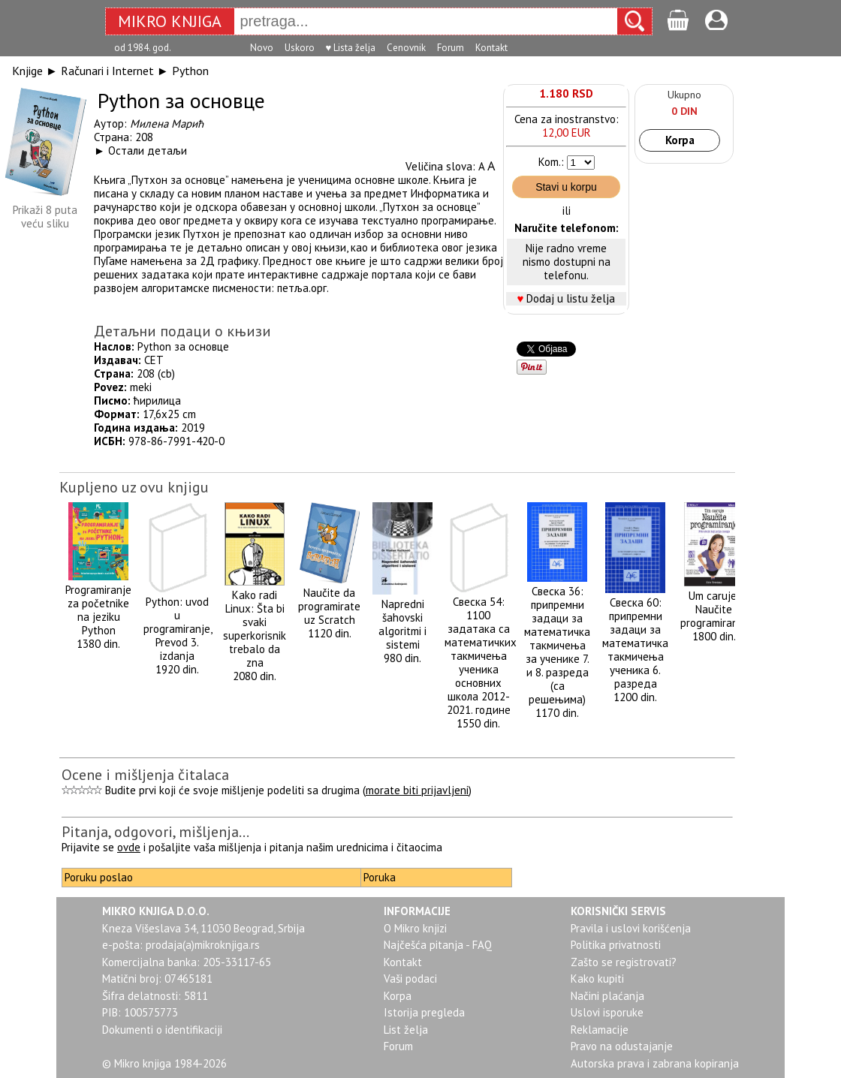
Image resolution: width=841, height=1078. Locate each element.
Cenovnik (406, 47)
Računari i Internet (107, 70)
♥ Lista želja (351, 47)
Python (190, 70)
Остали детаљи (147, 150)
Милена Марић (166, 123)
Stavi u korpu (566, 187)
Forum (450, 47)
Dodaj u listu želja (570, 298)
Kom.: (551, 162)
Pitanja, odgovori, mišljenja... (155, 832)
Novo (261, 47)
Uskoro (300, 47)
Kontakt (491, 47)
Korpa (680, 140)
